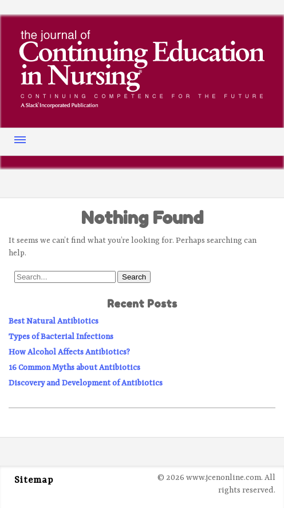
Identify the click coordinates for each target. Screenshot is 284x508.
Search (134, 277)
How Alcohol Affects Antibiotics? (69, 352)
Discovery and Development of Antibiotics (86, 383)
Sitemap (33, 480)
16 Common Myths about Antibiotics (74, 367)
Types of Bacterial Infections (61, 336)
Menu (20, 139)
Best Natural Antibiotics (53, 321)
